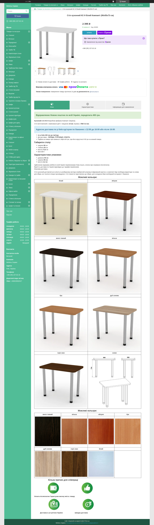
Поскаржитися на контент (73, 523)
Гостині (93, 5)
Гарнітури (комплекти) (16, 164)
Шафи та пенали (14, 206)
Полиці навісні (13, 82)
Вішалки (11, 93)
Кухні (10, 146)
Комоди (11, 79)
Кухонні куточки (14, 108)
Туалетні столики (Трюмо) (17, 101)
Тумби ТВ (12, 50)
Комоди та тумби (14, 175)
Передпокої (13, 42)
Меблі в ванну (13, 150)
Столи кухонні (13, 112)
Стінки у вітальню (15, 126)
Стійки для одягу (14, 157)
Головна (38, 5)
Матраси (70, 5)
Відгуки (9, 215)
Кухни (11, 184)
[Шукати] (26, 11)
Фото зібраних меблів (135, 5)
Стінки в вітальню (15, 198)
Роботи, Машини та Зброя (18, 160)
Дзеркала (12, 75)
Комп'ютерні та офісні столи (16, 138)
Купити (89, 32)
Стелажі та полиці (15, 202)
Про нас (9, 211)
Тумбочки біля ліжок (15, 68)
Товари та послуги (13, 31)
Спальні (11, 35)
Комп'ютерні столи (15, 53)
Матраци (12, 72)
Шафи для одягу (14, 123)
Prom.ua (87, 521)
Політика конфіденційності (90, 523)
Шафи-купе (12, 119)
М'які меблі (12, 46)
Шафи (11, 61)
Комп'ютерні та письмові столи (17, 179)
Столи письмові (14, 90)
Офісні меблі (13, 191)
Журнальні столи (14, 57)
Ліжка (10, 64)
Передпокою (13, 195)
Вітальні (11, 39)
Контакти (122, 5)
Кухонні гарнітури (15, 115)
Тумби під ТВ (13, 86)
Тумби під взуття (14, 97)
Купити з (104, 33)
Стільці (11, 153)
